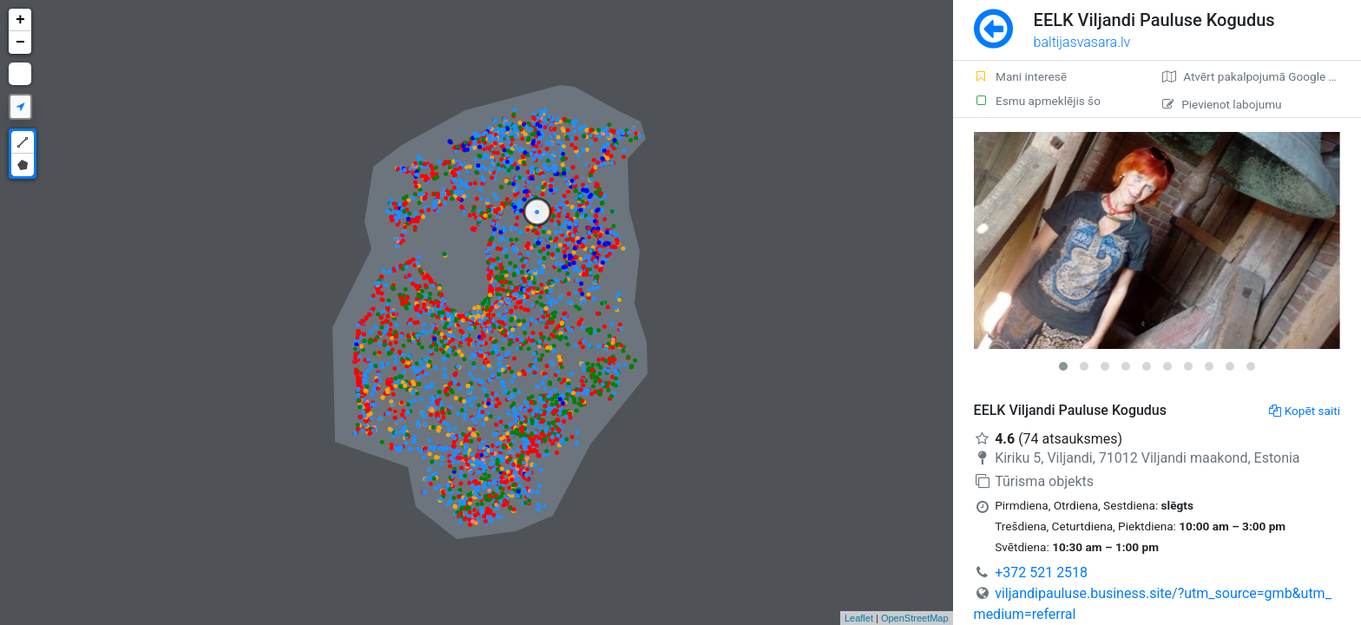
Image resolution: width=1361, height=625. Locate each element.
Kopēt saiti (1304, 411)
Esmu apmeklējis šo (1037, 101)
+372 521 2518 (1041, 572)
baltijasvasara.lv (1082, 42)
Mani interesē (1020, 76)
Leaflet (859, 618)
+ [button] (20, 20)
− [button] (20, 42)
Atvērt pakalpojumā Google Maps (1260, 76)
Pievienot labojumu (1221, 104)
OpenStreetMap (915, 618)
